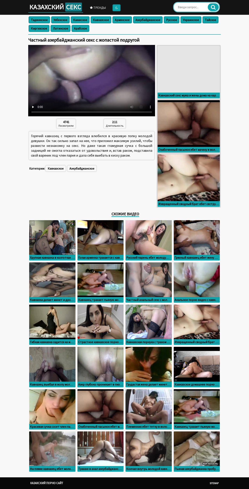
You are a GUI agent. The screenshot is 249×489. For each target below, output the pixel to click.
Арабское (80, 28)
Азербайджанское (147, 20)
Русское (171, 20)
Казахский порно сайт (46, 483)
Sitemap (214, 483)
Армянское (122, 20)
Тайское (210, 20)
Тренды (98, 8)
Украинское (191, 20)
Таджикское (39, 20)
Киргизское (39, 28)
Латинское (60, 28)
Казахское (80, 20)
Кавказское (101, 20)
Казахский (55, 7)
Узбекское (60, 20)
